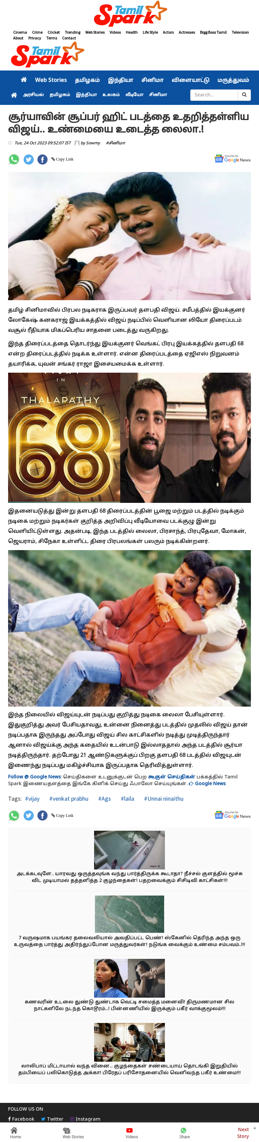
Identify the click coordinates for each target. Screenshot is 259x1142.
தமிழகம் (87, 80)
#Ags (104, 798)
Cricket (54, 32)
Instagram (85, 1119)
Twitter (52, 1119)
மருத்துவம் (233, 80)
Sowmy (93, 143)
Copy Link (64, 159)
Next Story (243, 1132)
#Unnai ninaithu (163, 798)
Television (240, 32)
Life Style (150, 32)
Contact (69, 37)
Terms (51, 37)
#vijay (32, 798)
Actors (168, 32)
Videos (115, 32)
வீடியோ (134, 95)
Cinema (20, 32)
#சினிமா (115, 143)
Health (132, 32)
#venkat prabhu (68, 798)
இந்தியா (120, 80)
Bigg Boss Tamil (213, 32)
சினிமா (152, 80)
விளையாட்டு (190, 80)
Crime (37, 32)
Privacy (34, 37)
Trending (72, 32)
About (18, 37)
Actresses (187, 32)
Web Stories (95, 32)
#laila (126, 798)
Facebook (21, 1119)
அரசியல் (33, 95)
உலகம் (111, 95)
